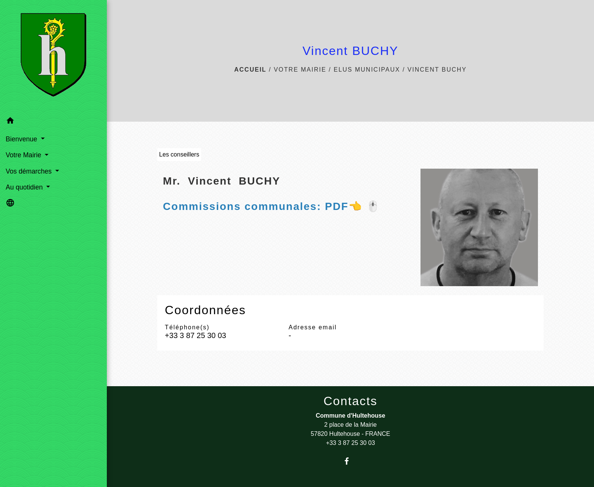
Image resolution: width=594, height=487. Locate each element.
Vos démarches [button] (29, 171)
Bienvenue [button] (22, 139)
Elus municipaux (367, 69)
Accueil (250, 69)
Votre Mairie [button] (24, 155)
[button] (53, 122)
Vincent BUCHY (437, 69)
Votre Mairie (300, 69)
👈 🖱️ (271, 206)
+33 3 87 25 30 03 (195, 335)
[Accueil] (53, 56)
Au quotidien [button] (25, 187)
